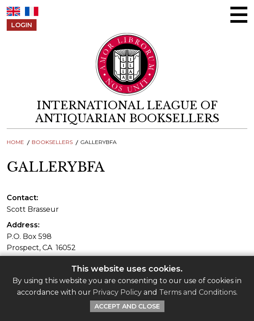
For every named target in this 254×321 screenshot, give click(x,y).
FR (31, 11)
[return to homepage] (127, 112)
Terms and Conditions (197, 292)
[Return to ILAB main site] (127, 64)
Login (21, 25)
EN (13, 11)
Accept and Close (127, 306)
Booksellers (52, 142)
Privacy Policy (117, 292)
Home (15, 142)
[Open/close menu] (238, 15)
